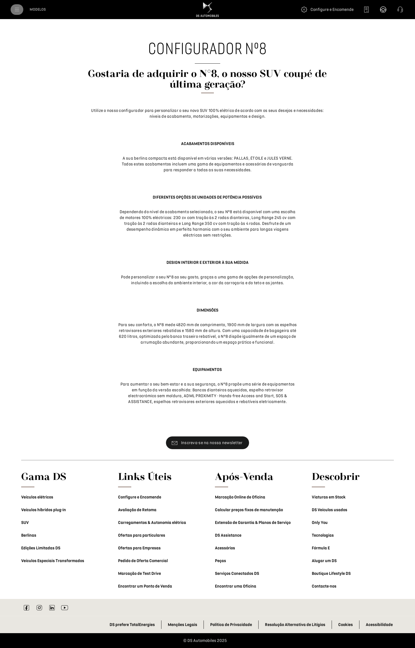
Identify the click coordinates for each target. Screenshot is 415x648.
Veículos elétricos (37, 497)
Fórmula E (321, 548)
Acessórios (225, 548)
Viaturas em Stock (329, 497)
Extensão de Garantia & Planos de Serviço (253, 522)
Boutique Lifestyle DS (331, 573)
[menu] (17, 9)
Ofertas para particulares (141, 535)
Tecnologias (323, 535)
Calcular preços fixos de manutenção (249, 509)
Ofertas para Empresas (139, 548)
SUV (25, 522)
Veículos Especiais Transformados (52, 560)
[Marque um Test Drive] (383, 9)
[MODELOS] (38, 9)
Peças (220, 560)
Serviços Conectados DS (237, 573)
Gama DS (43, 476)
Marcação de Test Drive (139, 573)
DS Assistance (228, 535)
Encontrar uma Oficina (235, 586)
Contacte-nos (324, 586)
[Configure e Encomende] (327, 9)
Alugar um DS (324, 560)
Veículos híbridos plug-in (43, 509)
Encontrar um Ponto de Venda (145, 586)
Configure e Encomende (139, 497)
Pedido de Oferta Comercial (143, 560)
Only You (320, 522)
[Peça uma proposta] (366, 9)
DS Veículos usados (329, 509)
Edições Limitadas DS (40, 548)
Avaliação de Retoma (137, 509)
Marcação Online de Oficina (240, 497)
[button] (400, 9)
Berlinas (28, 535)
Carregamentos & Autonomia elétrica (152, 522)
